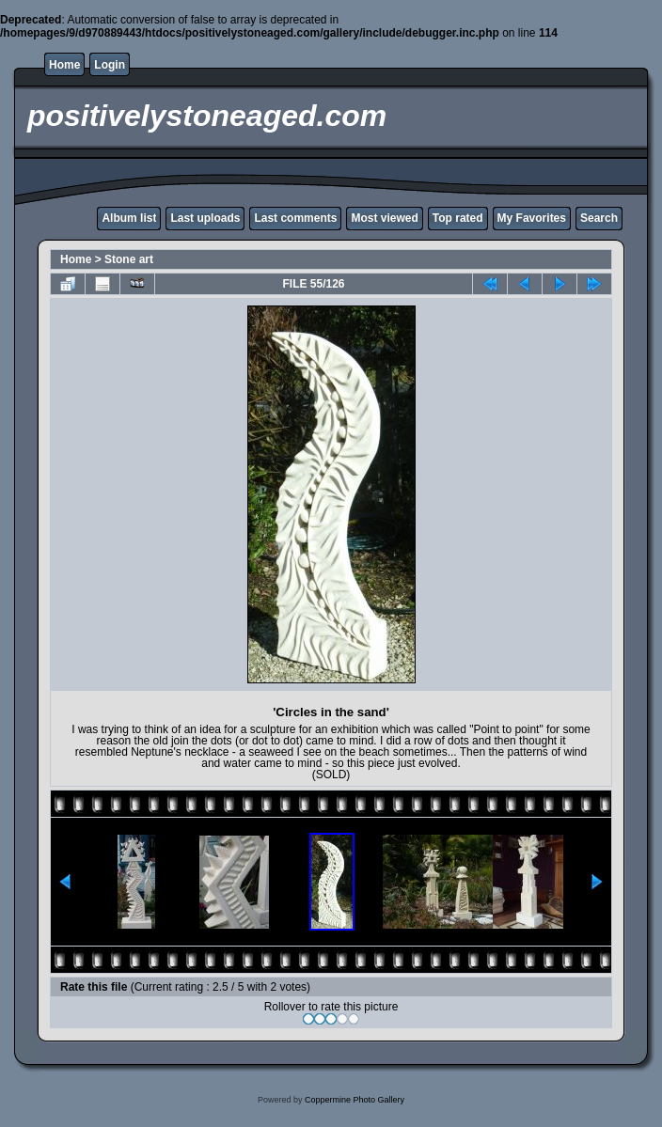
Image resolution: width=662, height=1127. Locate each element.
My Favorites (531, 218)
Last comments (295, 218)
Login (109, 64)
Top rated (458, 218)
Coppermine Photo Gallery (354, 1099)
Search (599, 218)
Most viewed (384, 218)
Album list (129, 218)
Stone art (128, 259)
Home (64, 64)
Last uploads (205, 218)
